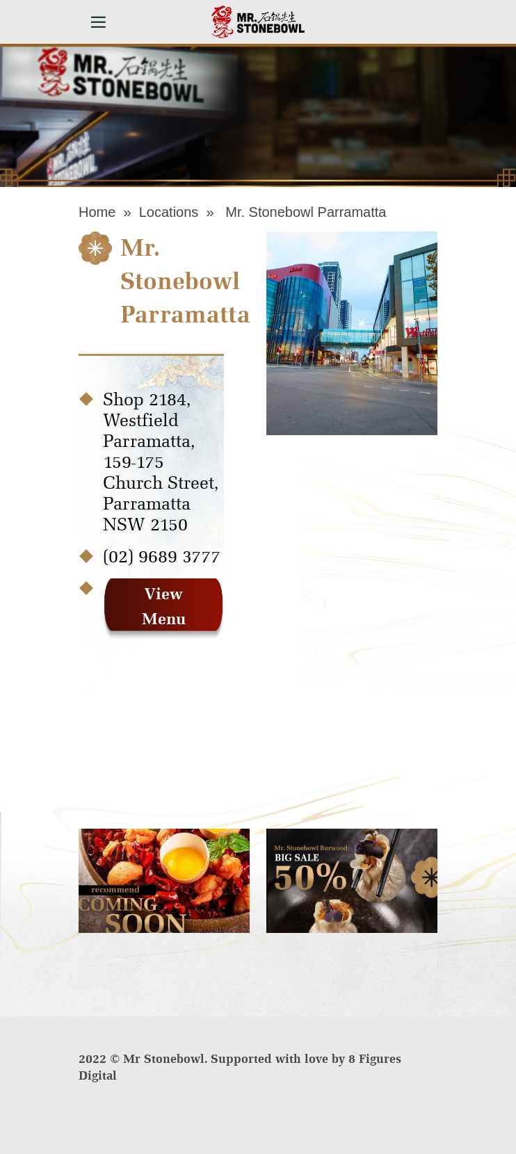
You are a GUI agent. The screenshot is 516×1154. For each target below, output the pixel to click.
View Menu (164, 606)
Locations (169, 212)
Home (97, 212)
